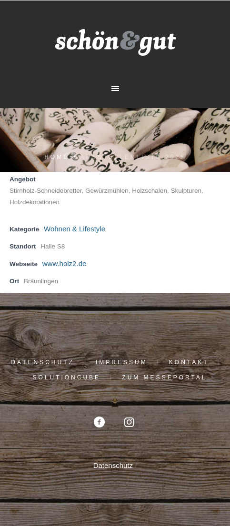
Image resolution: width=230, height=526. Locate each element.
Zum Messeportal (164, 377)
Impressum (122, 362)
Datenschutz (42, 362)
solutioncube (66, 377)
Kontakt (189, 362)
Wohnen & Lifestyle (74, 229)
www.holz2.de (64, 263)
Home (56, 157)
